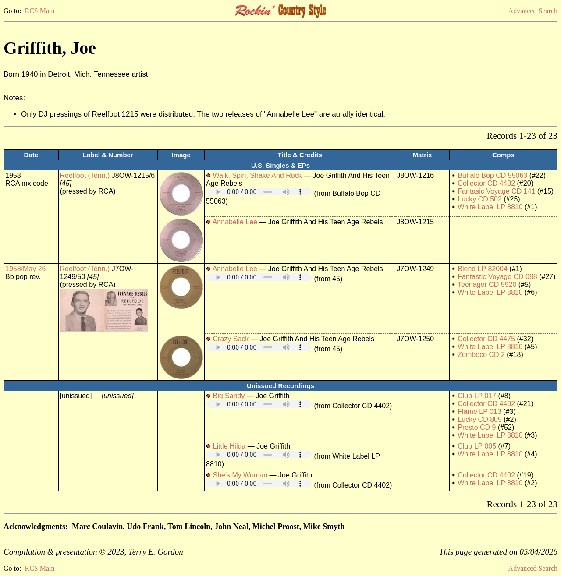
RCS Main (39, 10)
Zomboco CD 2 (481, 354)
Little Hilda (229, 446)
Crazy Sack (231, 339)
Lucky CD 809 (480, 419)
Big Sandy (229, 395)
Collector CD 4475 (486, 339)
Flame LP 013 (479, 411)
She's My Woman (240, 475)
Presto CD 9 (477, 427)
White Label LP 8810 (490, 207)
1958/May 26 (25, 268)
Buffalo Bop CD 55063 (492, 175)
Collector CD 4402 (486, 183)
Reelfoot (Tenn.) (85, 175)
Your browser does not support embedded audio (259, 191)
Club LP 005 (477, 446)
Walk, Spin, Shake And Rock (257, 175)
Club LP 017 (477, 395)
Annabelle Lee (235, 222)
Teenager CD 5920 (487, 284)
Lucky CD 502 (480, 199)
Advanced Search (532, 10)
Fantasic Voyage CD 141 (496, 191)
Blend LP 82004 (483, 268)
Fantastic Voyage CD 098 (497, 276)
